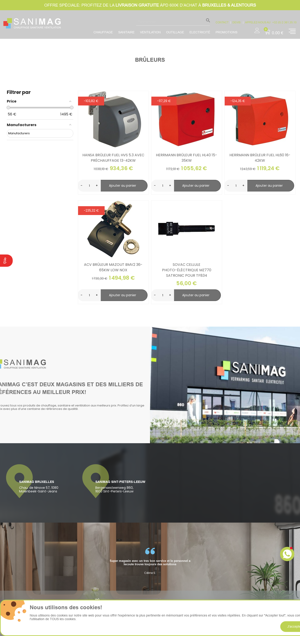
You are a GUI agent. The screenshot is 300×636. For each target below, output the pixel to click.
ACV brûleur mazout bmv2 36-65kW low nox (113, 267)
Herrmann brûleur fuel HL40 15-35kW (186, 157)
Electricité (199, 32)
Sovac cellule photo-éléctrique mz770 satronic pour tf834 (186, 270)
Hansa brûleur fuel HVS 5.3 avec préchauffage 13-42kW (113, 157)
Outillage (175, 32)
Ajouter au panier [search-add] (122, 185)
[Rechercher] (173, 21)
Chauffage (103, 32)
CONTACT (222, 22)
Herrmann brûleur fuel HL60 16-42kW (259, 157)
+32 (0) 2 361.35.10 (284, 22)
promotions (226, 32)
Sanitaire (126, 32)
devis (236, 22)
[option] (150, 561)
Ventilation (150, 32)
